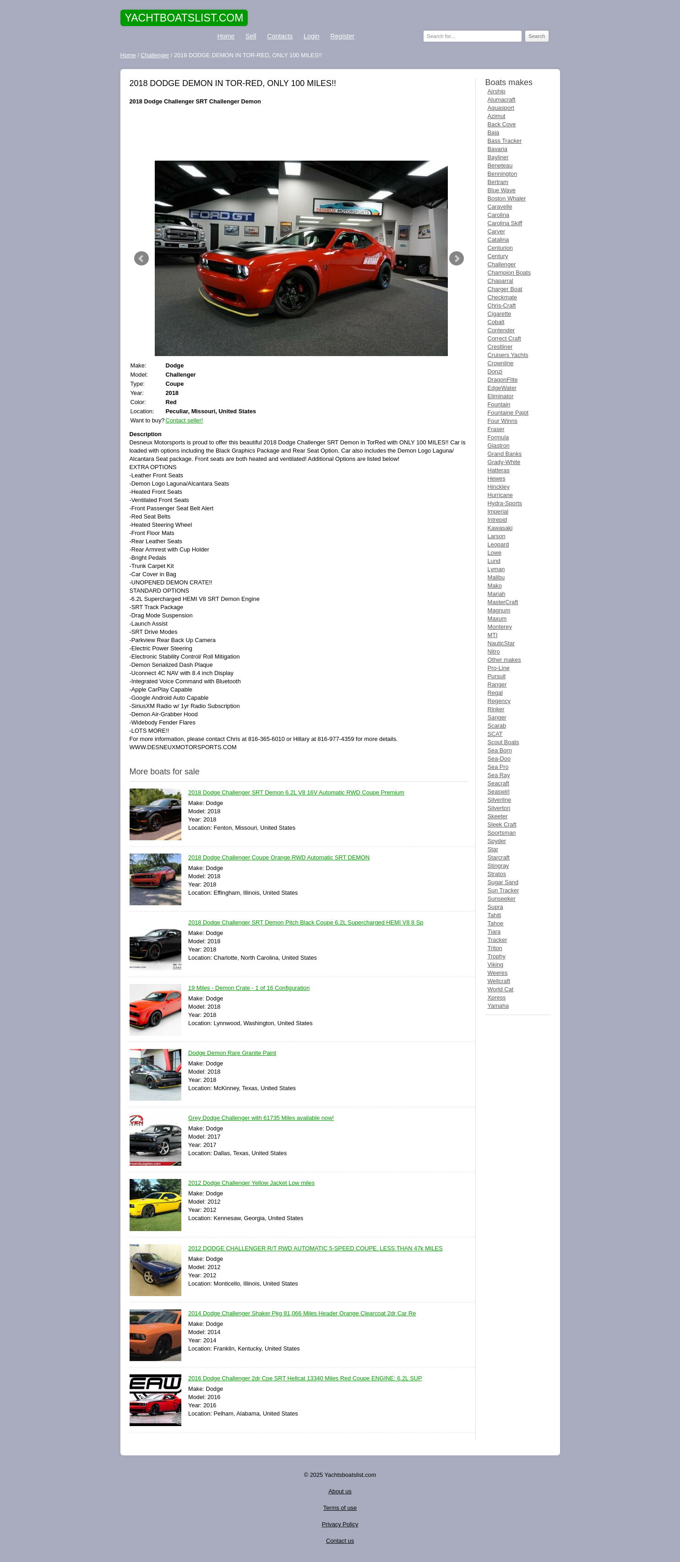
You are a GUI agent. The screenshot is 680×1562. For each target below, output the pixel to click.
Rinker (496, 709)
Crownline (501, 363)
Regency (499, 700)
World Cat (501, 989)
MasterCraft (503, 602)
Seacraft (499, 783)
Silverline (499, 799)
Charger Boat (505, 289)
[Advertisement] (299, 133)
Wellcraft (499, 981)
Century (498, 256)
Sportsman (502, 832)
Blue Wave (502, 190)
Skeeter (498, 816)
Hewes (497, 478)
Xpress (497, 997)
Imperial (498, 511)
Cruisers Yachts (508, 354)
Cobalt (496, 322)
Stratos (497, 873)
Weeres (498, 972)
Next (456, 258)
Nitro (494, 651)
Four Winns (502, 420)
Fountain (499, 404)
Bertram (498, 181)
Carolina (499, 214)
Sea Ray (499, 775)
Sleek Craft (502, 824)
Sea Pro (498, 766)
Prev (141, 258)
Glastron (499, 445)
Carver (496, 231)
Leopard (498, 544)
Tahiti (494, 915)
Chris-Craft (502, 305)
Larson (497, 536)
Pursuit (497, 676)
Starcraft (499, 857)
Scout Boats (503, 742)
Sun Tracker (503, 890)
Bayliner (498, 157)
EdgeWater (502, 387)
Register (342, 36)
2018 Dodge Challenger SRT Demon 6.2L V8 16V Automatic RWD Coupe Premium (296, 793)
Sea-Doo (499, 758)
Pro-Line (499, 668)
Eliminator (501, 396)
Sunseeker (502, 898)
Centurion (500, 247)
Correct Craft (504, 338)
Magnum (499, 610)
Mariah (497, 593)
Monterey (500, 626)
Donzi (495, 371)
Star (493, 849)
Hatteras (499, 470)
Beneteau (500, 165)
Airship (497, 91)
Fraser (496, 429)
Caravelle (500, 206)
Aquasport (501, 107)
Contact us (340, 1540)
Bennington (502, 173)
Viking (496, 964)
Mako (495, 585)
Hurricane (500, 495)
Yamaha (498, 1005)
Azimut (497, 116)
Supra (495, 906)
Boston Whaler (507, 198)
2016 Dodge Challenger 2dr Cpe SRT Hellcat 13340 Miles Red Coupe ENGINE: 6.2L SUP (305, 1378)
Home (226, 36)
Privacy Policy (340, 1524)
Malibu (496, 577)
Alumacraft (502, 99)
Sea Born (500, 750)
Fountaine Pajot (508, 412)
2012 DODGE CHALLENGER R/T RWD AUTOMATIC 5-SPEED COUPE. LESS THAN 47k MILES (315, 1248)
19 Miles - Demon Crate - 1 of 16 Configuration (249, 988)
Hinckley (499, 486)
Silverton (499, 808)
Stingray (498, 865)
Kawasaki (500, 527)
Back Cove (502, 124)
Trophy (497, 956)
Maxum (497, 618)
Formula (498, 437)
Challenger (502, 264)
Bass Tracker (505, 140)
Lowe (495, 552)
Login (311, 36)
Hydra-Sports (505, 503)
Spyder (497, 841)
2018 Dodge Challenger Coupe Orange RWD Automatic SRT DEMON (279, 858)
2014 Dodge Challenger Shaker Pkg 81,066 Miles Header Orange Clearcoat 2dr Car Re (302, 1313)
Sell (250, 36)
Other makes (504, 659)
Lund (494, 560)
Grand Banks (505, 453)
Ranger (497, 684)
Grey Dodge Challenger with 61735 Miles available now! (261, 1118)
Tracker (497, 939)
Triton (495, 948)
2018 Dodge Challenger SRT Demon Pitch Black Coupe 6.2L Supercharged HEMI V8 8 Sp (305, 923)
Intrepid (497, 519)
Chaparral (500, 280)
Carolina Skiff (505, 223)
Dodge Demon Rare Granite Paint (232, 1053)
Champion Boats (509, 272)
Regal (495, 692)
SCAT (495, 733)
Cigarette (499, 313)
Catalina (498, 239)
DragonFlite (503, 379)
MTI (493, 635)
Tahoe (496, 923)
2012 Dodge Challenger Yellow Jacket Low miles (251, 1183)
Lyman (496, 569)
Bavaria (497, 149)
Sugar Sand (503, 882)
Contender (501, 330)
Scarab (497, 725)
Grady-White (504, 462)
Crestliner (500, 346)
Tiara (494, 931)
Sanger (497, 717)
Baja (494, 132)
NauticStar (501, 643)
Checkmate (502, 297)
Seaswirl (499, 791)
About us (340, 1491)
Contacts (280, 36)
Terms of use (340, 1507)
